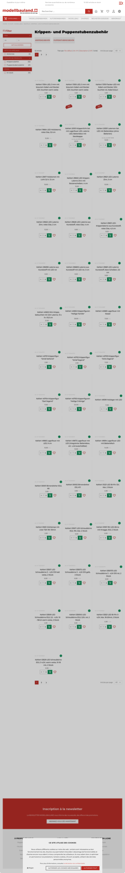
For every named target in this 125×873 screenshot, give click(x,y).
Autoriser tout (90, 868)
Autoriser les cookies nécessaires (63, 868)
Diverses (85, 18)
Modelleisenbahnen (38, 18)
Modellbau (73, 18)
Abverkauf (116, 18)
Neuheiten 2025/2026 (100, 18)
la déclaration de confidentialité (74, 863)
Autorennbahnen (58, 18)
